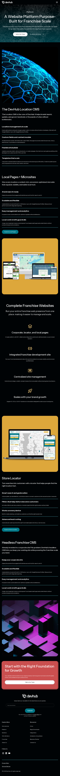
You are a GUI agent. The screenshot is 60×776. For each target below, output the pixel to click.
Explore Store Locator (10, 529)
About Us (4, 742)
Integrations (33, 732)
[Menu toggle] (57, 2)
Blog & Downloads (34, 729)
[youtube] (9, 753)
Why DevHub (5, 726)
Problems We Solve (37, 34)
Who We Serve (5, 736)
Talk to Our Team (20, 34)
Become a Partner (34, 739)
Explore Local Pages (10, 231)
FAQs (31, 726)
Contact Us (33, 742)
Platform (4, 729)
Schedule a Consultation (36, 736)
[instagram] (3, 753)
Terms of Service (6, 766)
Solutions (4, 732)
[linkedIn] (6, 753)
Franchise (4, 739)
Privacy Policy (36, 714)
